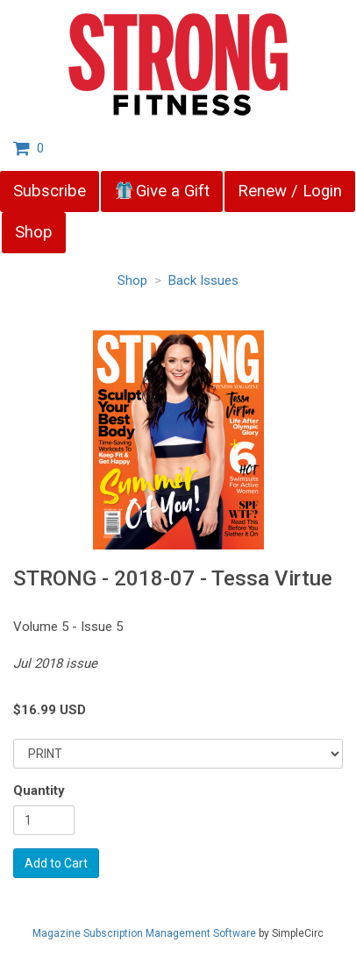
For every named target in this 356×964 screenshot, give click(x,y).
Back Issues (203, 280)
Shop (34, 232)
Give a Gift (162, 191)
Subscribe (49, 191)
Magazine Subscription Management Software (144, 933)
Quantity (39, 790)
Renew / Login (290, 191)
